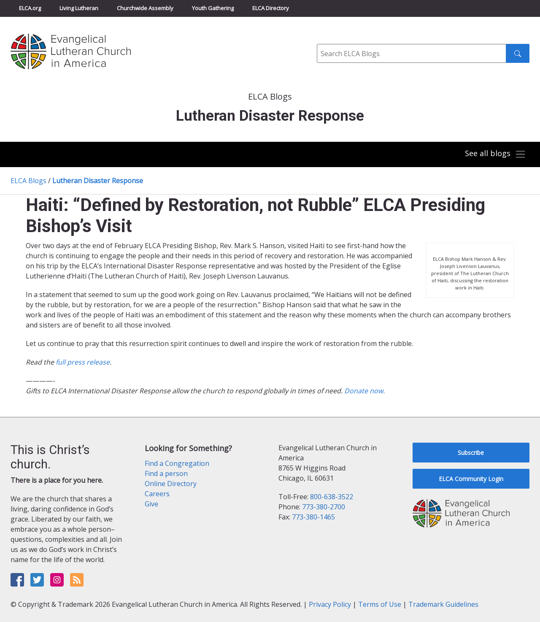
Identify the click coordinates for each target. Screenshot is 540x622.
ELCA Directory (270, 8)
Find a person (166, 473)
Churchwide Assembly (145, 8)
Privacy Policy (330, 604)
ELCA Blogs (28, 180)
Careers (157, 493)
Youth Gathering (213, 8)
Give (151, 503)
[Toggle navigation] (495, 154)
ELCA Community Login (471, 479)
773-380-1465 (313, 517)
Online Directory (171, 483)
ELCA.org (30, 8)
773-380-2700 (323, 506)
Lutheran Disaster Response (97, 180)
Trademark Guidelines (443, 604)
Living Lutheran (78, 8)
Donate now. (364, 390)
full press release (83, 362)
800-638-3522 (331, 496)
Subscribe (471, 453)
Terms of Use (379, 604)
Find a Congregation (177, 463)
